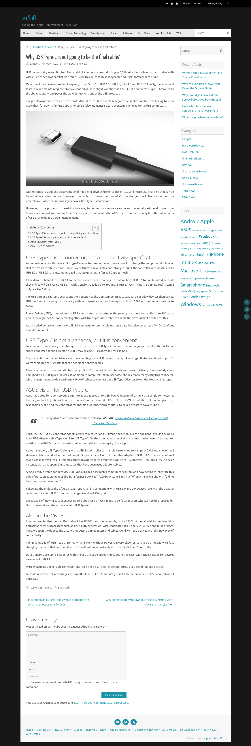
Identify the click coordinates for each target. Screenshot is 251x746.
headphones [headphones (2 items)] (201, 248)
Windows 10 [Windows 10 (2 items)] (206, 305)
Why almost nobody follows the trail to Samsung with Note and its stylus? (139, 602)
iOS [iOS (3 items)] (207, 255)
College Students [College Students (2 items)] (215, 230)
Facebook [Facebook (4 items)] (206, 236)
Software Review (192, 184)
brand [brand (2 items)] (204, 230)
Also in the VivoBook (42, 245)
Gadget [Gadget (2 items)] (192, 243)
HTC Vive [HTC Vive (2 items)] (184, 255)
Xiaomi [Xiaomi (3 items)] (217, 305)
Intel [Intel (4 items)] (200, 254)
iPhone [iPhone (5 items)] (217, 254)
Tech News (188, 191)
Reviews (187, 165)
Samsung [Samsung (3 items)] (211, 278)
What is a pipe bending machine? (202, 117)
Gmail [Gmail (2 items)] (198, 243)
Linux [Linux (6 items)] (191, 262)
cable (34, 587)
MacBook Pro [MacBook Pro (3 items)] (206, 263)
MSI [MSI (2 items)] (222, 272)
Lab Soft (28, 18)
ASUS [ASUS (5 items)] (185, 229)
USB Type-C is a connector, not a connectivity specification (64, 233)
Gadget (186, 139)
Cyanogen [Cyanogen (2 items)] (193, 237)
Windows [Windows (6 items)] (190, 304)
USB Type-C (44, 587)
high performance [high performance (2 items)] (215, 248)
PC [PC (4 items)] (192, 278)
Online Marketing (193, 158)
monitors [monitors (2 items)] (216, 272)
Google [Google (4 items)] (208, 243)
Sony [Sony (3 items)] (192, 291)
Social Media (190, 178)
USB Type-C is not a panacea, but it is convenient (58, 237)
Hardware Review (43, 47)
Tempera (206, 738)
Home (186, 3)
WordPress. (220, 738)
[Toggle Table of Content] (94, 228)
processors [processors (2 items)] (200, 279)
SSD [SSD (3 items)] (211, 291)
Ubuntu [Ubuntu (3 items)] (185, 297)
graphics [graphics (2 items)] (191, 248)
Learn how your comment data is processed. (101, 703)
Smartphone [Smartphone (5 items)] (192, 285)
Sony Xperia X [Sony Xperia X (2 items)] (202, 291)
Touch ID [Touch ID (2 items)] (219, 291)
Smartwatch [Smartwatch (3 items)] (213, 285)
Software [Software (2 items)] (184, 291)
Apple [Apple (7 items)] (207, 221)
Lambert (35, 63)
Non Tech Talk (190, 152)
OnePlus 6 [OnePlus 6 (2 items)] (185, 279)
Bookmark (63, 587)
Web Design (189, 197)
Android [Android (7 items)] (190, 221)
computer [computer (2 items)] (184, 237)
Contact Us (199, 3)
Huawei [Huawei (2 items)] (192, 255)
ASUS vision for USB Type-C (45, 241)
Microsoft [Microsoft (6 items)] (191, 271)
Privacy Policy (215, 3)
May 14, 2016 (53, 63)
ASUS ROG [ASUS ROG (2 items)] (196, 230)
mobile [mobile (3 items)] (207, 271)
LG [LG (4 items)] (182, 262)
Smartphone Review (194, 171)
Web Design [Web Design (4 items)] (201, 297)
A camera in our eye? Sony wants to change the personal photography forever (58, 602)
